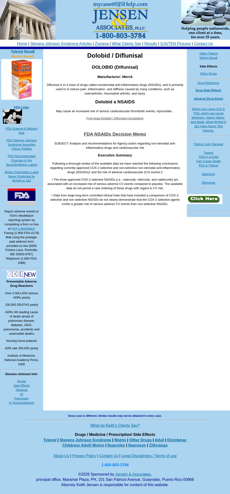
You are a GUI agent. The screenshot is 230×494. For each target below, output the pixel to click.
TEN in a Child (208, 157)
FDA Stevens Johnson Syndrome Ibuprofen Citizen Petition (21, 145)
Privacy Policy (84, 456)
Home (22, 44)
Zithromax (208, 182)
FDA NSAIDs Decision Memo (115, 134)
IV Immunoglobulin (21, 403)
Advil (159, 440)
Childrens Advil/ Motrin (83, 445)
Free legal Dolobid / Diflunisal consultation (115, 118)
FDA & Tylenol (208, 165)
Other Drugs (208, 73)
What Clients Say (126, 44)
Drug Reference (208, 83)
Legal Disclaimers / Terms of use (149, 456)
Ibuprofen (116, 445)
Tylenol (208, 153)
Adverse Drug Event (208, 98)
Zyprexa (102, 44)
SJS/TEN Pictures (175, 44)
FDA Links (21, 107)
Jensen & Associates (133, 474)
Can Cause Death (208, 161)
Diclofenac (177, 440)
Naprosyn (208, 174)
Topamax (21, 390)
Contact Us (203, 44)
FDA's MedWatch (23, 228)
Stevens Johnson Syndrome (85, 440)
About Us (61, 456)
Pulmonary (21, 398)
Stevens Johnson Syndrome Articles (61, 44)
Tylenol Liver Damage (208, 144)
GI (21, 394)
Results (150, 44)
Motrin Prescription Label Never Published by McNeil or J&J (22, 176)
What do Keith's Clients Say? (115, 425)
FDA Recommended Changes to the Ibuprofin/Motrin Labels (21, 160)
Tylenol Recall (23, 51)
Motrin (120, 440)
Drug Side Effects (208, 90)
